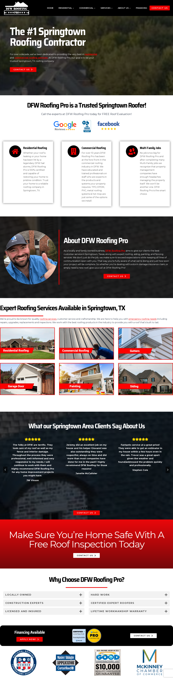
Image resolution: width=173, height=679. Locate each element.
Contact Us (160, 8)
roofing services (48, 319)
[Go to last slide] (5, 470)
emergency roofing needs (142, 319)
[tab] (82, 508)
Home (50, 8)
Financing (141, 8)
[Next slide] (168, 470)
